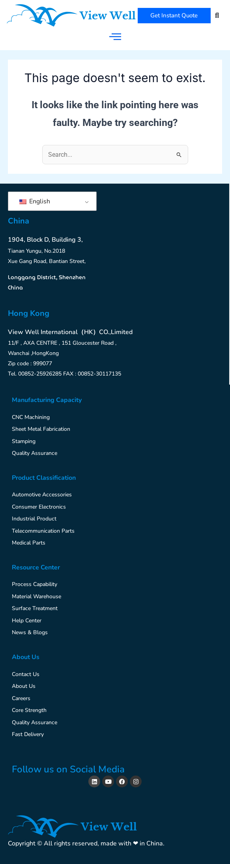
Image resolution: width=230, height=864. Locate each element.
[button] (217, 15)
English (34, 201)
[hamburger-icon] (115, 36)
